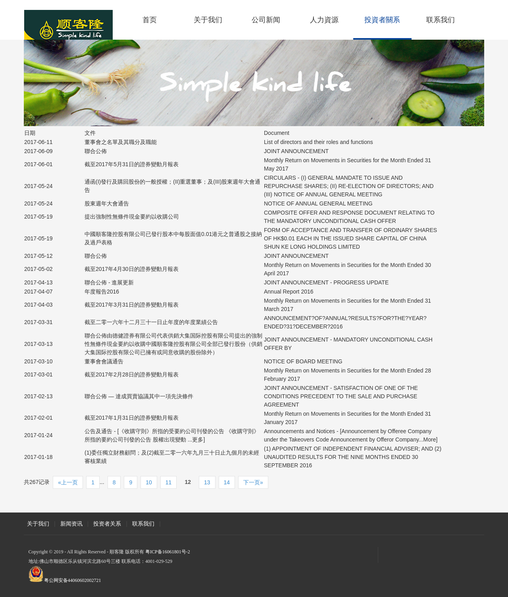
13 (207, 482)
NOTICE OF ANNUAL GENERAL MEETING (318, 203)
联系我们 (440, 20)
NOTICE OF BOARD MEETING (303, 361)
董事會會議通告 (104, 361)
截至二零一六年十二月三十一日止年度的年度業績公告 (151, 322)
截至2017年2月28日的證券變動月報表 (132, 374)
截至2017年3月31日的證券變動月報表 (132, 304)
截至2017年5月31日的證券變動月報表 (132, 164)
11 (168, 482)
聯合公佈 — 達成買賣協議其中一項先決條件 (139, 396)
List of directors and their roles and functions (318, 142)
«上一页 (68, 482)
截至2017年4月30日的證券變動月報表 (132, 269)
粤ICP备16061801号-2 (167, 552)
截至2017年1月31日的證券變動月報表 (132, 418)
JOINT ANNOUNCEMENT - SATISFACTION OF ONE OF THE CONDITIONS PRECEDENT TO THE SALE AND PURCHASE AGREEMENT (341, 396)
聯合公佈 (96, 151)
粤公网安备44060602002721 (72, 580)
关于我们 (208, 20)
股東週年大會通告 (107, 203)
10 (149, 482)
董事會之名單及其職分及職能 (121, 142)
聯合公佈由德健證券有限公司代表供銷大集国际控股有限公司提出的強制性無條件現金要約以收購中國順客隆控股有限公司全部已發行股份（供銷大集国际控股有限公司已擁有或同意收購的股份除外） (173, 343)
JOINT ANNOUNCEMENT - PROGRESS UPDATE (326, 282)
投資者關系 (382, 20)
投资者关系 (107, 523)
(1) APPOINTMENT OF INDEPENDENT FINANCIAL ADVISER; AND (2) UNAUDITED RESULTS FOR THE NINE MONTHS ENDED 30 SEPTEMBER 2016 (352, 456)
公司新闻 (266, 20)
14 (227, 482)
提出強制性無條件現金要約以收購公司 (132, 216)
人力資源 (324, 20)
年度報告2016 (102, 291)
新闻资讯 (71, 523)
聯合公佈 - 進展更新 (109, 282)
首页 (149, 20)
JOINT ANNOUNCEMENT (296, 151)
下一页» (253, 482)
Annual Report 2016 (289, 291)
